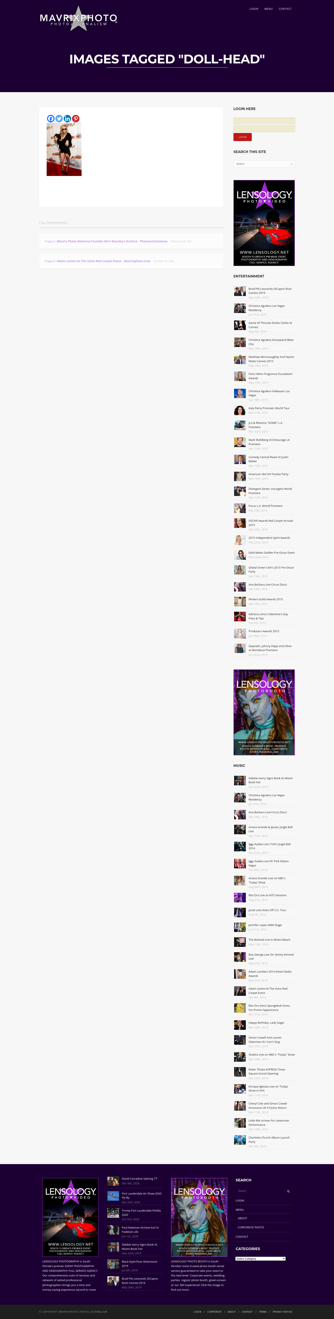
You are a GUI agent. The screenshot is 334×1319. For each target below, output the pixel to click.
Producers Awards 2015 (264, 631)
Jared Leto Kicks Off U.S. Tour (267, 910)
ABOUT (242, 1218)
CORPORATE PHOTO (251, 1227)
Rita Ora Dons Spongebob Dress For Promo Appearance (269, 1008)
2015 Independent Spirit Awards (269, 538)
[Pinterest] (75, 118)
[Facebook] (51, 118)
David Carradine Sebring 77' (140, 1178)
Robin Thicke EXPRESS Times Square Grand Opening (267, 1071)
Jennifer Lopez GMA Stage (265, 925)
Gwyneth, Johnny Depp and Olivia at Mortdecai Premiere (270, 648)
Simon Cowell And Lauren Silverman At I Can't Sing (265, 1040)
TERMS (263, 1311)
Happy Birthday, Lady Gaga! (266, 1023)
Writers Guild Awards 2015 (266, 599)
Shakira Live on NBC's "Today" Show (272, 1054)
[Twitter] (59, 118)
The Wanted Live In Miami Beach (270, 940)
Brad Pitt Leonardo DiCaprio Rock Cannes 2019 (140, 1281)
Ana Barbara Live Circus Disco (268, 584)
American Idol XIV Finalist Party (268, 474)
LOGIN (254, 9)
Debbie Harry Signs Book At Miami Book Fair (139, 1247)
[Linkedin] (67, 118)
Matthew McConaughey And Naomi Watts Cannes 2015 (271, 359)
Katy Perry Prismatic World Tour (269, 408)
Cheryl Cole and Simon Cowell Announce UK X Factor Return (268, 1106)
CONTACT (285, 9)
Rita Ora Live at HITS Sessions (267, 895)
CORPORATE (214, 1311)
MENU (268, 9)
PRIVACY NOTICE (282, 1311)
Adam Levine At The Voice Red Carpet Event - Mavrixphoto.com (104, 261)
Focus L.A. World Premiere (265, 506)
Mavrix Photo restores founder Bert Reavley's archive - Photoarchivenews (112, 241)
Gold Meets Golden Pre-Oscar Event (272, 552)
